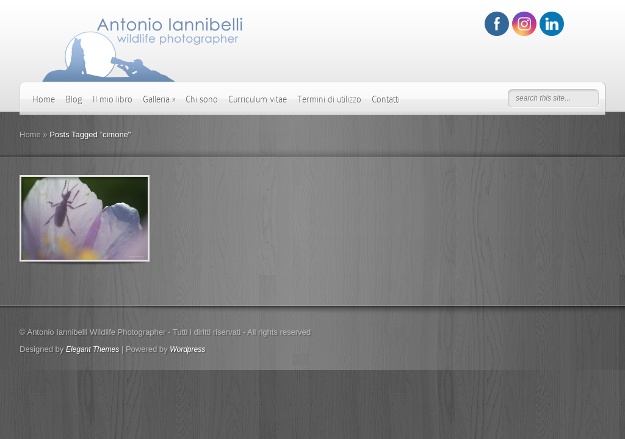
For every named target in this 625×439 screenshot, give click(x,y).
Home (43, 99)
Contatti (386, 99)
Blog (73, 99)
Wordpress (187, 349)
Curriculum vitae (257, 99)
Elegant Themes (92, 349)
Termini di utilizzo (329, 99)
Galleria (159, 99)
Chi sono (202, 99)
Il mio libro (112, 99)
